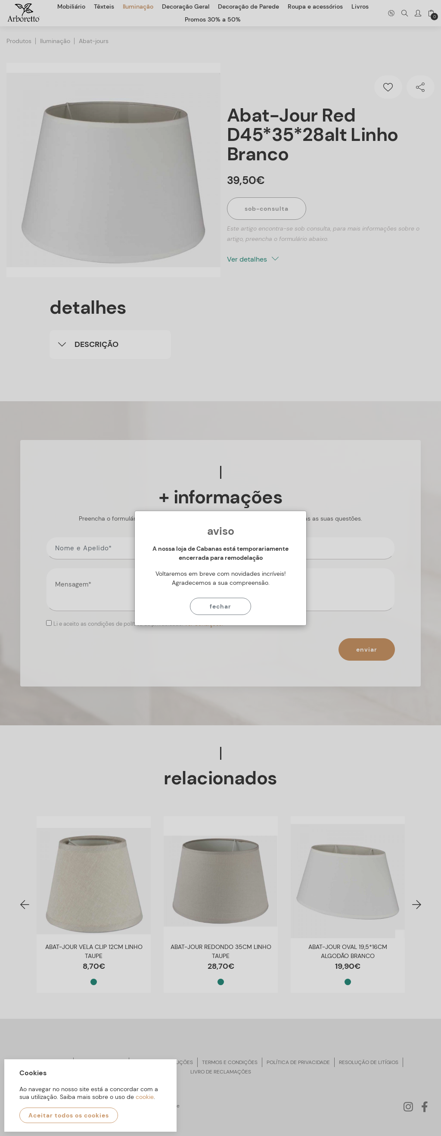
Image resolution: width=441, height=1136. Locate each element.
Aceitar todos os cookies (68, 1115)
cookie (145, 1097)
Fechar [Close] (220, 606)
